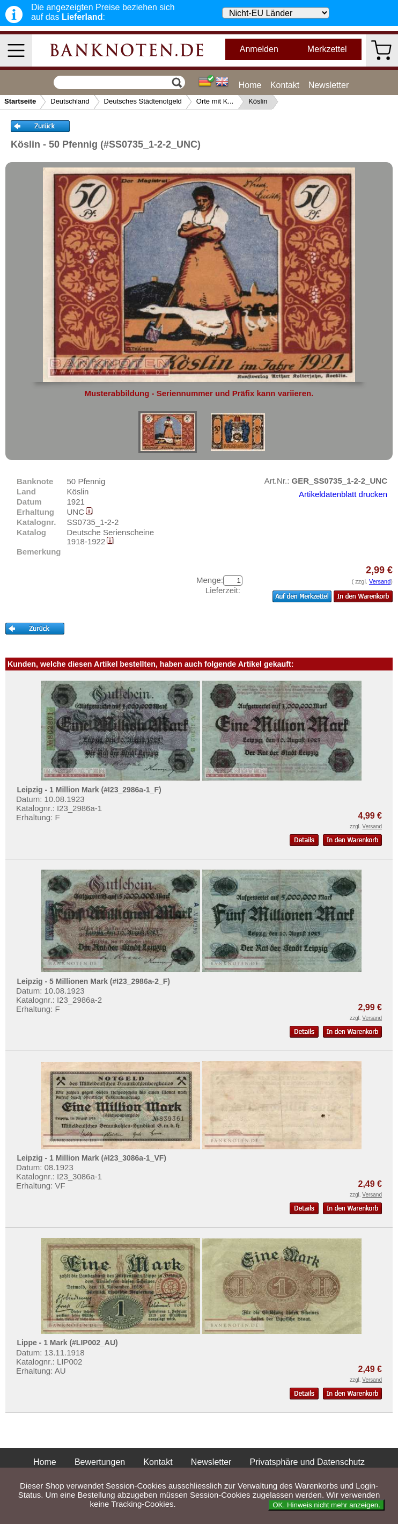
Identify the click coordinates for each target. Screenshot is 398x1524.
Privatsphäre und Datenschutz (307, 1462)
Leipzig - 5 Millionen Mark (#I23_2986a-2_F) (93, 981)
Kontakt (284, 85)
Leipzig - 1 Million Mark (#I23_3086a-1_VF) (91, 1158)
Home (250, 85)
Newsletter (328, 85)
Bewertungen (100, 1462)
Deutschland (69, 101)
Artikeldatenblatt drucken (343, 494)
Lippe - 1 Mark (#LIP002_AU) (67, 1342)
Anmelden (259, 49)
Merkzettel (327, 49)
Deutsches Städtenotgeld (143, 101)
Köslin (257, 101)
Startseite (20, 101)
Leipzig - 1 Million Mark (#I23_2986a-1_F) (89, 789)
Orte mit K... (214, 101)
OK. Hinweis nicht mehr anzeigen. (326, 1505)
